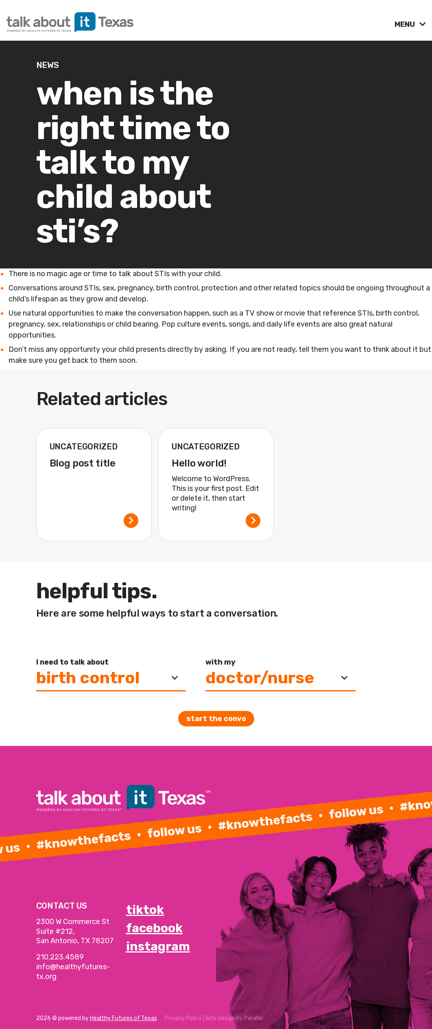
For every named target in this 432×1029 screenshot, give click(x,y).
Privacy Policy (183, 1018)
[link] (197, 20)
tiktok (145, 910)
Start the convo (216, 718)
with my (220, 662)
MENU (406, 24)
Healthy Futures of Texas (123, 1018)
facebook (154, 928)
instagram (158, 946)
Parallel (253, 1018)
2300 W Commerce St (72, 921)
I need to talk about (72, 662)
